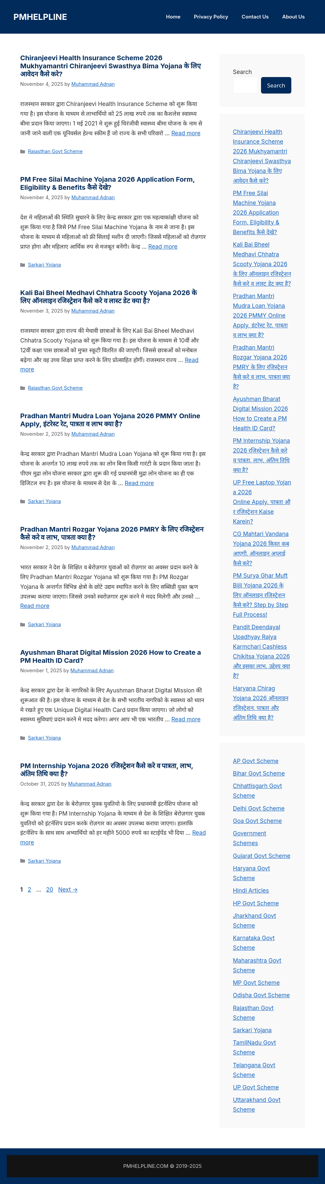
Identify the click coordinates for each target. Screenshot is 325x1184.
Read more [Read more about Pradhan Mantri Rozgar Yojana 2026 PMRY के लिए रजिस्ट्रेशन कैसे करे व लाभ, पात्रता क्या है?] (35, 606)
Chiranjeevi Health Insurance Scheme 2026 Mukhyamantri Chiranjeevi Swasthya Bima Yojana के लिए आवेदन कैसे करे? (110, 66)
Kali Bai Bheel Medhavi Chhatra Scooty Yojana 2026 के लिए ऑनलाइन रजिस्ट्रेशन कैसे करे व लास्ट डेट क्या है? (108, 297)
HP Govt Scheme (256, 903)
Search (242, 72)
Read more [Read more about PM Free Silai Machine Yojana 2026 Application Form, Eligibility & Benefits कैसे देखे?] (162, 246)
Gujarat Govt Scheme (262, 856)
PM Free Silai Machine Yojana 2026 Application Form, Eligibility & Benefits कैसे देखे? (107, 183)
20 (50, 889)
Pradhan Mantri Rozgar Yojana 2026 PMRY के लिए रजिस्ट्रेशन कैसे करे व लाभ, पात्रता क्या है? (261, 367)
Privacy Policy (211, 16)
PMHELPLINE (40, 17)
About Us (293, 16)
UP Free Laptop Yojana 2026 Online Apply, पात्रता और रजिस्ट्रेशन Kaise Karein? (262, 502)
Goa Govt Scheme (257, 821)
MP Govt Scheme (256, 982)
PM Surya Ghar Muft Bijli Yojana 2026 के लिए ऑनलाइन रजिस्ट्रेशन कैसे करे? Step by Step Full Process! (261, 595)
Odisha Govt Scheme (261, 995)
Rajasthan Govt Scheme (55, 151)
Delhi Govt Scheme (259, 808)
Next (68, 889)
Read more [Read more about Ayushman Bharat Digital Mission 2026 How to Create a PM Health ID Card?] (186, 719)
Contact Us (255, 16)
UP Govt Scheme (256, 1087)
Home (173, 16)
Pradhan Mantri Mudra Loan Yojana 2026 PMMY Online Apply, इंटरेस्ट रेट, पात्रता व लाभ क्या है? (110, 420)
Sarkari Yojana (44, 264)
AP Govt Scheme (256, 761)
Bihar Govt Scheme (259, 773)
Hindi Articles (251, 890)
